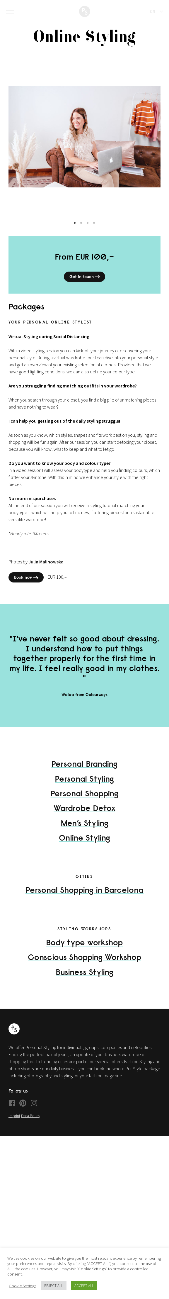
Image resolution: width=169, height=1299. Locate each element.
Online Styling (84, 844)
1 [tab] (74, 229)
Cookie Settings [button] (22, 1285)
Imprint (14, 1121)
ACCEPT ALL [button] (84, 1285)
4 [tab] (94, 229)
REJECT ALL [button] (53, 1285)
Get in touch (85, 282)
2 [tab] (81, 229)
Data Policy (30, 1121)
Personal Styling (84, 784)
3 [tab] (87, 229)
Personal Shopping (84, 799)
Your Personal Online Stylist (50, 328)
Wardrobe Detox (84, 814)
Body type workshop (84, 948)
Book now (26, 583)
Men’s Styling (84, 829)
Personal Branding (84, 770)
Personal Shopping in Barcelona (84, 896)
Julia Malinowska (46, 567)
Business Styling (84, 978)
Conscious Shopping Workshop (84, 963)
